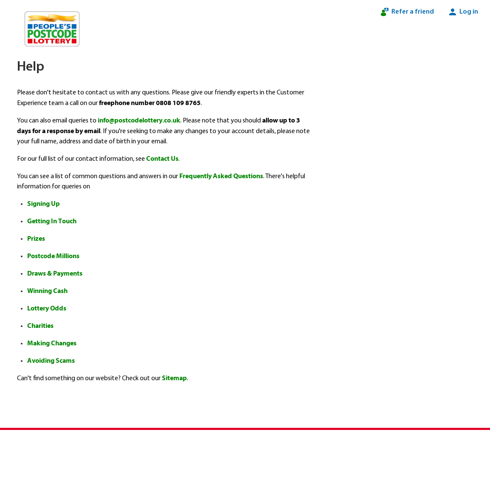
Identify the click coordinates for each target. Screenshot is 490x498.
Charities (40, 326)
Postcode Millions (53, 256)
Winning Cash (47, 291)
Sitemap (174, 378)
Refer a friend (407, 12)
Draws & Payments (54, 273)
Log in (463, 12)
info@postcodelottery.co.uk (139, 120)
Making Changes (51, 343)
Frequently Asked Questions (221, 176)
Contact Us (162, 158)
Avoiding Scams (51, 360)
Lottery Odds (46, 308)
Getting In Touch (51, 221)
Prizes (36, 238)
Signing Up (43, 204)
